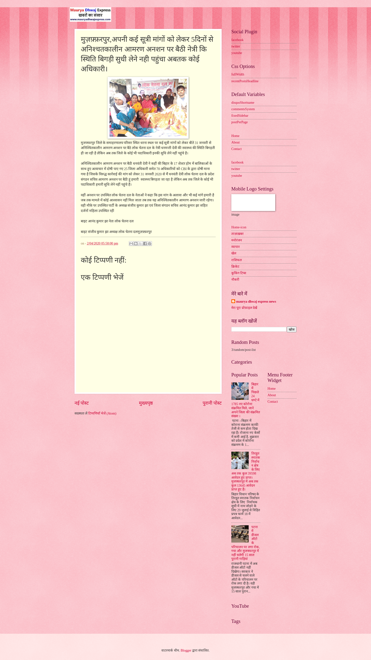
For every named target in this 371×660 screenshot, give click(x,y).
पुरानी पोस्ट (212, 403)
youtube (236, 53)
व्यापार (235, 247)
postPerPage (239, 122)
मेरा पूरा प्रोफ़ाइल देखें (244, 308)
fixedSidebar (239, 115)
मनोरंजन (236, 240)
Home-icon (238, 227)
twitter (235, 46)
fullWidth (237, 74)
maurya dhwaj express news (256, 301)
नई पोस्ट (82, 403)
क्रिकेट (235, 266)
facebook (237, 40)
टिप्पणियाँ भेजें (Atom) (102, 413)
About (235, 142)
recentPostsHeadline (245, 81)
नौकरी (235, 279)
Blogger (186, 650)
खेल (233, 253)
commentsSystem (243, 109)
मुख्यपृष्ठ (146, 403)
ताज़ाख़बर (237, 234)
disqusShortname (242, 102)
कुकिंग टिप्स (238, 273)
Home (235, 136)
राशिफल (236, 260)
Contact (236, 149)
